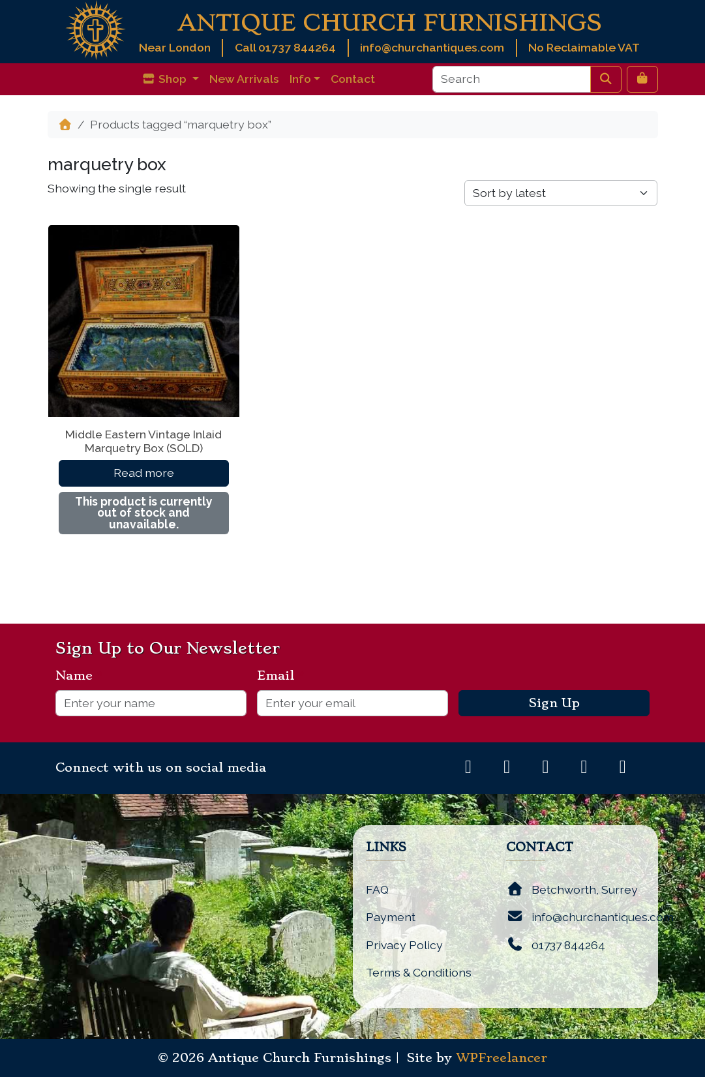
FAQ (377, 889)
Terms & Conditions (419, 972)
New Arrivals (244, 78)
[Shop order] (560, 193)
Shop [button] (165, 78)
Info (300, 78)
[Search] (511, 79)
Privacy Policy (404, 945)
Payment (390, 917)
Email (281, 676)
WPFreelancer (501, 1058)
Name (79, 676)
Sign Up (554, 703)
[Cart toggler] (642, 79)
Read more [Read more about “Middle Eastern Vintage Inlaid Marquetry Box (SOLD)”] (143, 472)
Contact (353, 78)
